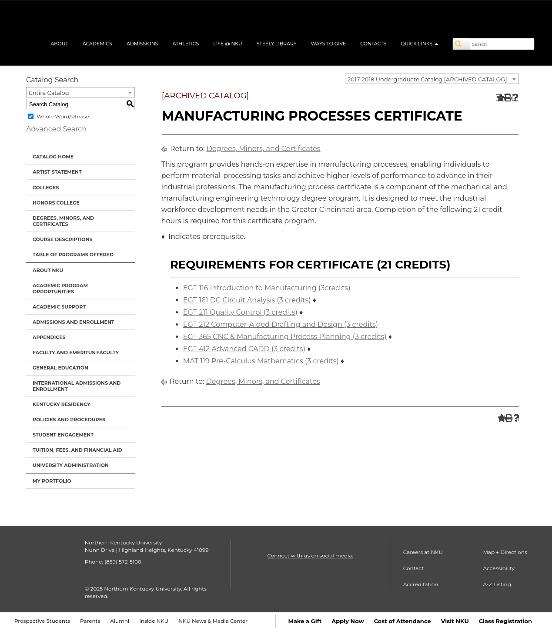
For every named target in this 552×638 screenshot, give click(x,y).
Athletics (185, 43)
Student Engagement (63, 435)
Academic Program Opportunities (60, 288)
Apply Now (347, 621)
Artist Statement (57, 172)
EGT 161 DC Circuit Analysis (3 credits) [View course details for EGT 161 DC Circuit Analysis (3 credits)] (247, 300)
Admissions (142, 43)
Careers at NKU (423, 552)
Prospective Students (42, 621)
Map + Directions (505, 552)
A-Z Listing (497, 584)
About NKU (48, 270)
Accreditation (420, 584)
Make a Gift (305, 621)
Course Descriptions (63, 239)
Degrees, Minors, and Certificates (63, 221)
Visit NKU (455, 621)
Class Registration (505, 621)
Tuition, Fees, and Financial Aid (77, 450)
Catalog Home (53, 157)
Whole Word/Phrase (63, 116)
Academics (97, 43)
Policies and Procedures (69, 419)
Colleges (46, 188)
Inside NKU (153, 621)
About (59, 43)
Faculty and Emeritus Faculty (76, 352)
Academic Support (59, 307)
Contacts (373, 43)
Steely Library (277, 43)
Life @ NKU (227, 43)
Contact (413, 568)
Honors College (56, 203)
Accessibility (499, 568)
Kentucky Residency (61, 404)
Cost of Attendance (402, 621)
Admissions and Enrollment (73, 322)
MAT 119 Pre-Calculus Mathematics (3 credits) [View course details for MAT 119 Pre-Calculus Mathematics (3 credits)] (261, 361)
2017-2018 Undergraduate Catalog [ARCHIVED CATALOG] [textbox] (427, 79)
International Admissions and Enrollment (76, 386)
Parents (90, 621)
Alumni (119, 621)
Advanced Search (56, 129)
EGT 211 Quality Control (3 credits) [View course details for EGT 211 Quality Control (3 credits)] (240, 312)
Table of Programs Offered (73, 255)
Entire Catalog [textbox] (49, 92)
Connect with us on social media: (310, 555)
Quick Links (419, 43)
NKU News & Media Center (213, 621)
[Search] (461, 44)
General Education (60, 368)
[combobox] (432, 79)
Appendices (49, 337)
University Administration (71, 465)
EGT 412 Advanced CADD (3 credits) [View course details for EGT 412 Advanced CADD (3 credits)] (244, 349)
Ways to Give (328, 43)
